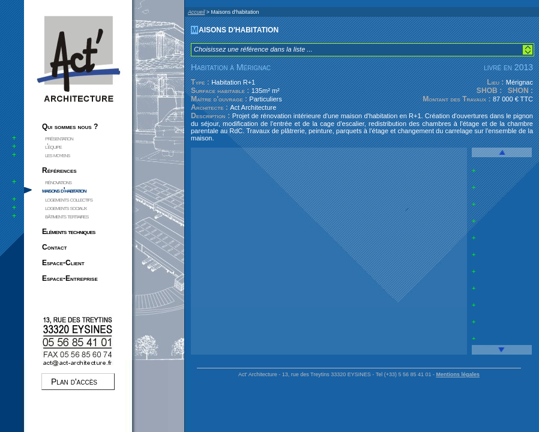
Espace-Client (63, 263)
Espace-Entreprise (70, 278)
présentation (59, 138)
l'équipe (53, 146)
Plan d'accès (74, 381)
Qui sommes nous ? (70, 126)
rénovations (58, 182)
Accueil (196, 12)
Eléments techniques (68, 231)
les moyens (57, 155)
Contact (54, 247)
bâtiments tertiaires (66, 216)
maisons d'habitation (64, 190)
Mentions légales (458, 374)
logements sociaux (65, 207)
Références (59, 170)
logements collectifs (68, 199)
